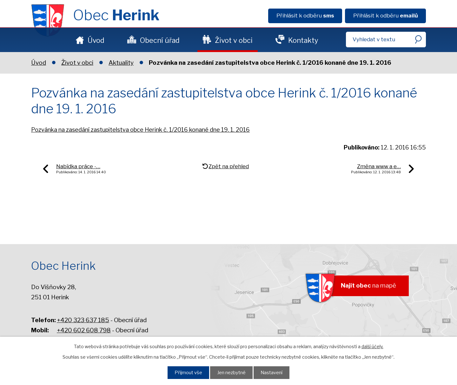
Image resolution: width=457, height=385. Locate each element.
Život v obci (234, 40)
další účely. (372, 346)
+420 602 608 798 (84, 330)
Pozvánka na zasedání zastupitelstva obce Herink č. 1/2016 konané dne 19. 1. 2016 (140, 129)
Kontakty (303, 40)
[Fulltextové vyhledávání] (386, 39)
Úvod (96, 40)
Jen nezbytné (231, 372)
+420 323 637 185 (83, 320)
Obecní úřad (160, 40)
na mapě (368, 285)
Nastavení (271, 372)
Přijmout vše (188, 372)
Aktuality (121, 62)
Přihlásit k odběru (305, 15)
